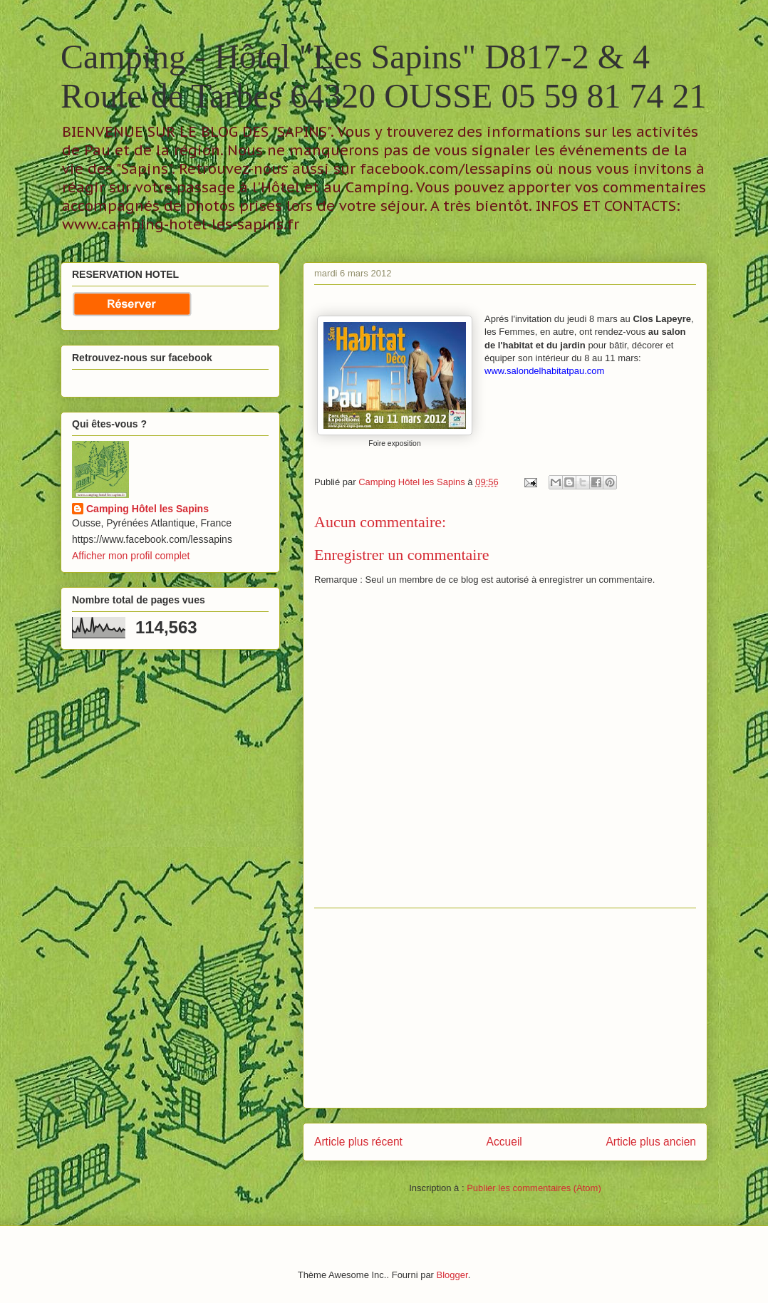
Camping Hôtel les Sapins (147, 508)
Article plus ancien (651, 1142)
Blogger (452, 1275)
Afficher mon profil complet (131, 555)
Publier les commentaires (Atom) (534, 1188)
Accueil (504, 1142)
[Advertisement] (505, 1008)
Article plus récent (358, 1142)
